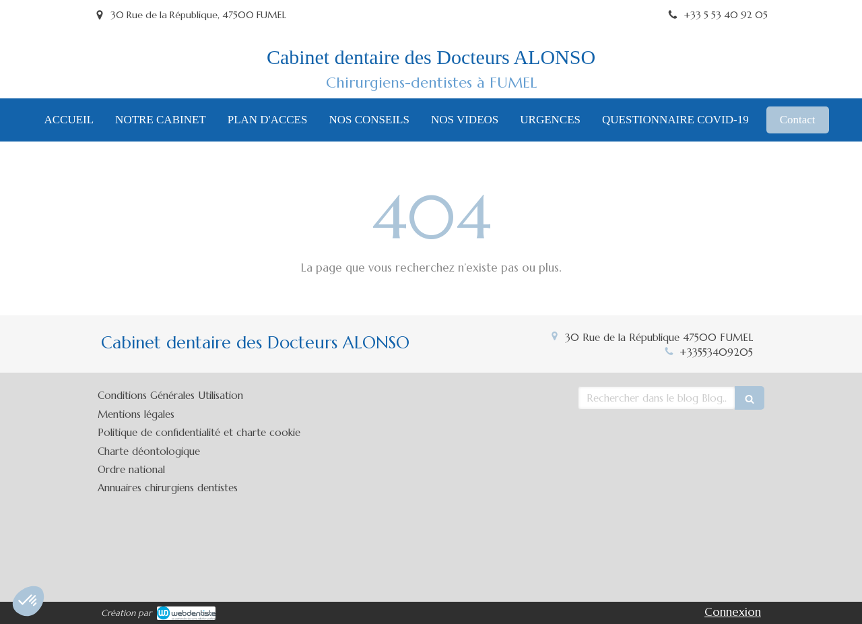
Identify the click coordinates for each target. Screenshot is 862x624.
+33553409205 (716, 352)
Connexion (732, 611)
